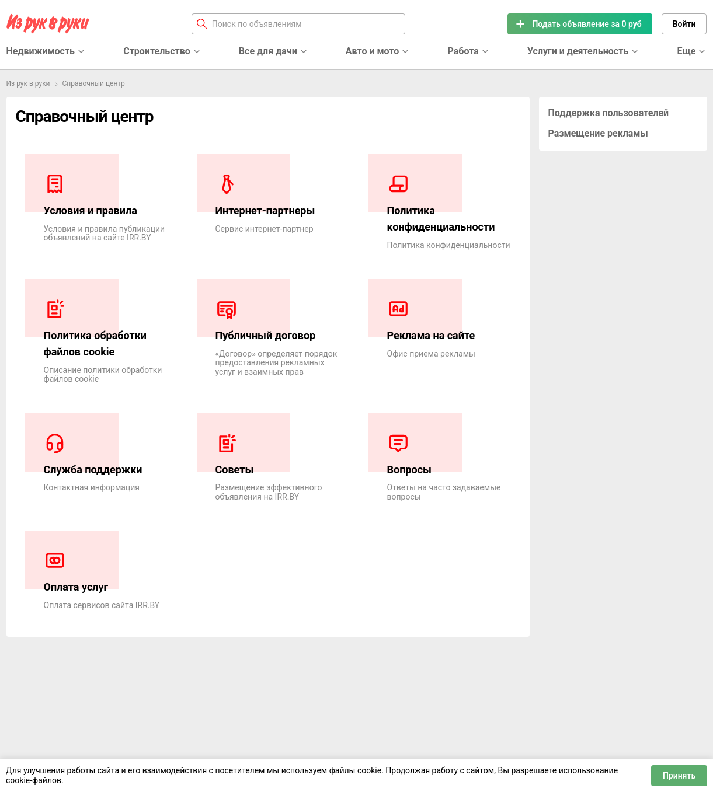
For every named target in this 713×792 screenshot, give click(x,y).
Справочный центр (93, 83)
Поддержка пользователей (608, 112)
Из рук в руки (28, 83)
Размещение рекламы (598, 133)
